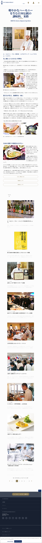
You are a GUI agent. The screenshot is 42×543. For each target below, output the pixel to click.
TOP (39, 490)
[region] (21, 540)
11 (24, 481)
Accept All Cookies (18, 541)
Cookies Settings (10, 541)
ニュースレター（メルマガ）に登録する (20, 494)
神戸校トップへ (20, 184)
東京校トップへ (20, 180)
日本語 (24, 3)
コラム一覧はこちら (20, 176)
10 (21, 481)
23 (29, 481)
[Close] (40, 538)
